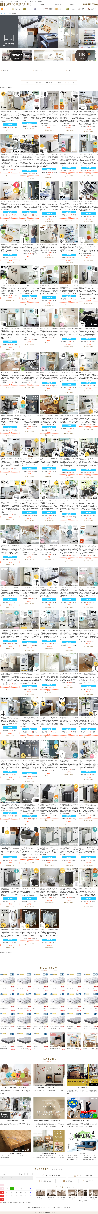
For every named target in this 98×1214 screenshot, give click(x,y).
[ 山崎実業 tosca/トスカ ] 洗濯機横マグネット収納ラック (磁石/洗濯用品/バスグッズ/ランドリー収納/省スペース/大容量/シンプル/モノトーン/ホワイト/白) (10, 592)
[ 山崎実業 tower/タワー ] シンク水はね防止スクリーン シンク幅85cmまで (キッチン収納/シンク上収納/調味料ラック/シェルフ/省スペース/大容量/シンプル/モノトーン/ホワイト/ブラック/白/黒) (10, 506)
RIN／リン (71, 70)
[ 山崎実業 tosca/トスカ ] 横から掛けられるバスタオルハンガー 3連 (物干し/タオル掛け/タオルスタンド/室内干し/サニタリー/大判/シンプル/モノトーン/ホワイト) (49, 678)
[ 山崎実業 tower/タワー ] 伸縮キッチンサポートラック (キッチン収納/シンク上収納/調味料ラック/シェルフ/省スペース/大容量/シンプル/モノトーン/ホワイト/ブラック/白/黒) (69, 463)
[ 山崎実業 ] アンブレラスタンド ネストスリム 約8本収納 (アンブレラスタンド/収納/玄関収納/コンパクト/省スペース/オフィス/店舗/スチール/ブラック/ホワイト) (10, 764)
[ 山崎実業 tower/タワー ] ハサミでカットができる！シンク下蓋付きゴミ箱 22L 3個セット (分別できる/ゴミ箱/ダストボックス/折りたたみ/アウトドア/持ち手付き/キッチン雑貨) (29, 809)
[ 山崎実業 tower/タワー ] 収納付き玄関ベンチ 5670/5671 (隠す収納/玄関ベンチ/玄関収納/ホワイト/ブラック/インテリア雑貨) (49, 160)
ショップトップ (3, 13)
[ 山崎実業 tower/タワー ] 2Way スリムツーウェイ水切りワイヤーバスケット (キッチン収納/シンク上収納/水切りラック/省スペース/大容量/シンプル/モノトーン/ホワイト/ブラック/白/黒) (88, 505)
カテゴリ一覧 (67, 1207)
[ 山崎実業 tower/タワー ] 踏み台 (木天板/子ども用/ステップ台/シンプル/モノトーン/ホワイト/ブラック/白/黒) (49, 247)
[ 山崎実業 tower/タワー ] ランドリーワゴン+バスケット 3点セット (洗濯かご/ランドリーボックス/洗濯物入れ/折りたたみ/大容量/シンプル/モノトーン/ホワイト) (69, 635)
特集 (10, 13)
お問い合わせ (73, 4)
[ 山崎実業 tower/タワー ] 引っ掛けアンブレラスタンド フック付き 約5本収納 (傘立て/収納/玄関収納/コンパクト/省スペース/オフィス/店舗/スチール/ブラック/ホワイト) (49, 764)
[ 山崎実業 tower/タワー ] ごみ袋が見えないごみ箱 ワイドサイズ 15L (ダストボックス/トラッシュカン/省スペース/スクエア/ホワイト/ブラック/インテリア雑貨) (29, 851)
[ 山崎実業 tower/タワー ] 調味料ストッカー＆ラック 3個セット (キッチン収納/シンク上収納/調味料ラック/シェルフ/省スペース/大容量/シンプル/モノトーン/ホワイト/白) (29, 505)
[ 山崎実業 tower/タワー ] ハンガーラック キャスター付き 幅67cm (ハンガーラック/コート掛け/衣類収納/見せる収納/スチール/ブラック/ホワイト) (10, 807)
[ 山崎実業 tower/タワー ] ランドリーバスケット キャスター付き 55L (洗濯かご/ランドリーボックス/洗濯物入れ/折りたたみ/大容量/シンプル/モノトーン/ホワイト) (29, 635)
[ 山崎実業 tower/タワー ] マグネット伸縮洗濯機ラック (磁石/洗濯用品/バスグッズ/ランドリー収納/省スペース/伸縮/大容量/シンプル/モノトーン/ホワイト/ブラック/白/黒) (49, 592)
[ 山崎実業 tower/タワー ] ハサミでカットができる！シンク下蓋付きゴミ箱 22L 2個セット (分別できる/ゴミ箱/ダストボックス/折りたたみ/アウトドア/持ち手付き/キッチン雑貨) (49, 809)
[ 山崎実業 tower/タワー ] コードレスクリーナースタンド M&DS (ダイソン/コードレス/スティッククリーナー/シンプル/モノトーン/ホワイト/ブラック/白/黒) (49, 206)
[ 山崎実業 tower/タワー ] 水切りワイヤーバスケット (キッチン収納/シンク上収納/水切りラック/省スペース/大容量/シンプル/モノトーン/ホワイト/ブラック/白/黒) (69, 549)
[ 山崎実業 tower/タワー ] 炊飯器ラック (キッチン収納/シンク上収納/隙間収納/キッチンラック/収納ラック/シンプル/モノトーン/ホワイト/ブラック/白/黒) (10, 463)
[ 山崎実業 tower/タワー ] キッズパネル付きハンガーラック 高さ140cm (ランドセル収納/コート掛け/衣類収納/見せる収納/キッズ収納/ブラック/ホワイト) (88, 764)
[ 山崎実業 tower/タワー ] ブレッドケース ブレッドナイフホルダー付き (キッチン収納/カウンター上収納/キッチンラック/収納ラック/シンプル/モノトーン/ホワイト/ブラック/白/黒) (49, 420)
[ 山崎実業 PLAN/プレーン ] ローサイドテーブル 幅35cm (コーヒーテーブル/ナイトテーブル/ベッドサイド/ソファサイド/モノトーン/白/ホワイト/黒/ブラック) (69, 722)
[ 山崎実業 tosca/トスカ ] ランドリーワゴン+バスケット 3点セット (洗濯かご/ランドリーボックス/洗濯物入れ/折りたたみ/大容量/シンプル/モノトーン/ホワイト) (69, 592)
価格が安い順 (38, 82)
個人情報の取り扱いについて (38, 1207)
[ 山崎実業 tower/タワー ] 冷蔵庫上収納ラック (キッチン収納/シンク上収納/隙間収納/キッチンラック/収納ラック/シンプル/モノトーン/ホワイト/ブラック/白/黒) (10, 420)
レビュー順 (71, 82)
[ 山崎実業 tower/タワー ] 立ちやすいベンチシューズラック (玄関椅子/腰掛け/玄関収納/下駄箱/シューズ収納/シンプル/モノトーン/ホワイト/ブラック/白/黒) (49, 290)
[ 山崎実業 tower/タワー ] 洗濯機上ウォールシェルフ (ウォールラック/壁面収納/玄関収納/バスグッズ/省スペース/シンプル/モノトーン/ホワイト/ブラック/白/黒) (88, 549)
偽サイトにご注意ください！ (8, 1210)
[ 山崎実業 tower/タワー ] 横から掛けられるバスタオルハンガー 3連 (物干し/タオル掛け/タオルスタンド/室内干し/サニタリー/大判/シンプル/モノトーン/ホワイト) (10, 678)
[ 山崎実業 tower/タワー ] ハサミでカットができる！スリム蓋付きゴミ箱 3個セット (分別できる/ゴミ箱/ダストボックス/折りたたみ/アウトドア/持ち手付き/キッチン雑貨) (69, 809)
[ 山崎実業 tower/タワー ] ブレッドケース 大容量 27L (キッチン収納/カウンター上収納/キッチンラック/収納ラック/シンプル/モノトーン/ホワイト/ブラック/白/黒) (29, 116)
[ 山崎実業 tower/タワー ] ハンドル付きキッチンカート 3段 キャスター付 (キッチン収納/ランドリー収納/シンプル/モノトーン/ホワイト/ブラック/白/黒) (69, 377)
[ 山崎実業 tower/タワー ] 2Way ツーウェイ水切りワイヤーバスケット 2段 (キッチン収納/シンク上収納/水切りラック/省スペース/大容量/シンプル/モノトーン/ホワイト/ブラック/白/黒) (10, 549)
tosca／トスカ (39, 70)
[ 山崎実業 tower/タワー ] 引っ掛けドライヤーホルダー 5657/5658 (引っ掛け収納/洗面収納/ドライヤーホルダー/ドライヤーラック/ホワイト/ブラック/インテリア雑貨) (49, 117)
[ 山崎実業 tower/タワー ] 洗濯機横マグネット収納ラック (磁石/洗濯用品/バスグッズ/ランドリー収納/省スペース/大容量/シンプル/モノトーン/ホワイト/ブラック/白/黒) (29, 592)
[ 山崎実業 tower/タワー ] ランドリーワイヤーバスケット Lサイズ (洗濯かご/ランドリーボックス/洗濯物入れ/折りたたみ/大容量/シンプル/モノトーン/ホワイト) (88, 635)
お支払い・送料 (51, 1207)
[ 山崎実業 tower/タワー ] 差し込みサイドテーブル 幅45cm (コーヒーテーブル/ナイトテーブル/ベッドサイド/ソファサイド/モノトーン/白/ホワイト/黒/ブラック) (29, 722)
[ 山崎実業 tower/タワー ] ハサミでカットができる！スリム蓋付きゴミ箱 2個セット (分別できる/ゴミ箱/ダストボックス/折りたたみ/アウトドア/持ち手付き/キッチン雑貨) (88, 809)
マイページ (58, 4)
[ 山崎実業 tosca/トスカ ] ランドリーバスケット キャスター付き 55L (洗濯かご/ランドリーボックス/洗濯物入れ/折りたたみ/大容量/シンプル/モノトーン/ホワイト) (88, 592)
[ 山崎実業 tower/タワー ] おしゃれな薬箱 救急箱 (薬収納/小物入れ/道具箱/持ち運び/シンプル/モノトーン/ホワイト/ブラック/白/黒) (88, 206)
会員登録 (42, 4)
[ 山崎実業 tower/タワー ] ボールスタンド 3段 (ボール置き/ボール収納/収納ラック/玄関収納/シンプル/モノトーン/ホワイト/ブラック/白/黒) (88, 249)
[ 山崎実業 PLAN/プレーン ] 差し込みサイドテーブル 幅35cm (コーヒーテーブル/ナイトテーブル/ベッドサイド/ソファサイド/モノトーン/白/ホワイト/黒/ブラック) (49, 722)
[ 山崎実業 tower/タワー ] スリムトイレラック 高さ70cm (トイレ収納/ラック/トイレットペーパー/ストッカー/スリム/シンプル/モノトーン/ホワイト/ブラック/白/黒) (29, 333)
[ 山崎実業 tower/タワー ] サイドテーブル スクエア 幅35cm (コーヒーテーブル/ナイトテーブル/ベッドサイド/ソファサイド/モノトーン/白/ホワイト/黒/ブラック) (88, 722)
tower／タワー (7, 70)
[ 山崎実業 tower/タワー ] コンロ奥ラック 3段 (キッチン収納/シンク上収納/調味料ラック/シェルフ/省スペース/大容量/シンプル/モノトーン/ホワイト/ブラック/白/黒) (88, 463)
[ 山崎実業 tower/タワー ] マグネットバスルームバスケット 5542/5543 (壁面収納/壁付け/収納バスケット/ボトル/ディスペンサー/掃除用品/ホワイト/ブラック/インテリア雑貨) (69, 117)
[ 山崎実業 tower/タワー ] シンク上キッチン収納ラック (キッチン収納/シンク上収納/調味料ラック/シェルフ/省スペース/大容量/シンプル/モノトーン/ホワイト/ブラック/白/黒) (49, 505)
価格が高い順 (49, 82)
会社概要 (28, 1207)
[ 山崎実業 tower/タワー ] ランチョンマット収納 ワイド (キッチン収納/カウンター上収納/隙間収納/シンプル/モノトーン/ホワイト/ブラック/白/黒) (29, 420)
